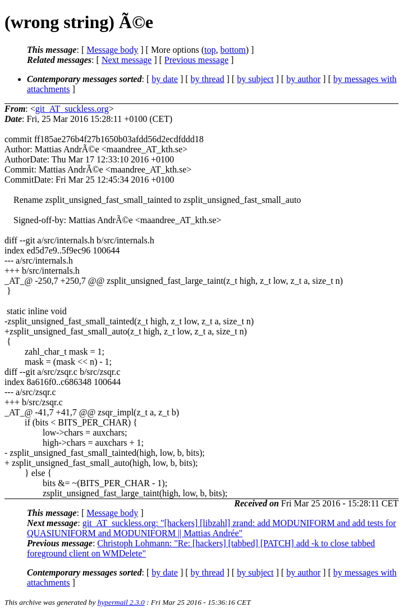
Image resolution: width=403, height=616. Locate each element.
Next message (127, 60)
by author (303, 79)
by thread (208, 79)
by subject (255, 79)
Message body (112, 50)
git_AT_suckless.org (72, 109)
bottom (232, 50)
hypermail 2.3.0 (121, 602)
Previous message (196, 60)
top (210, 50)
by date (165, 79)
